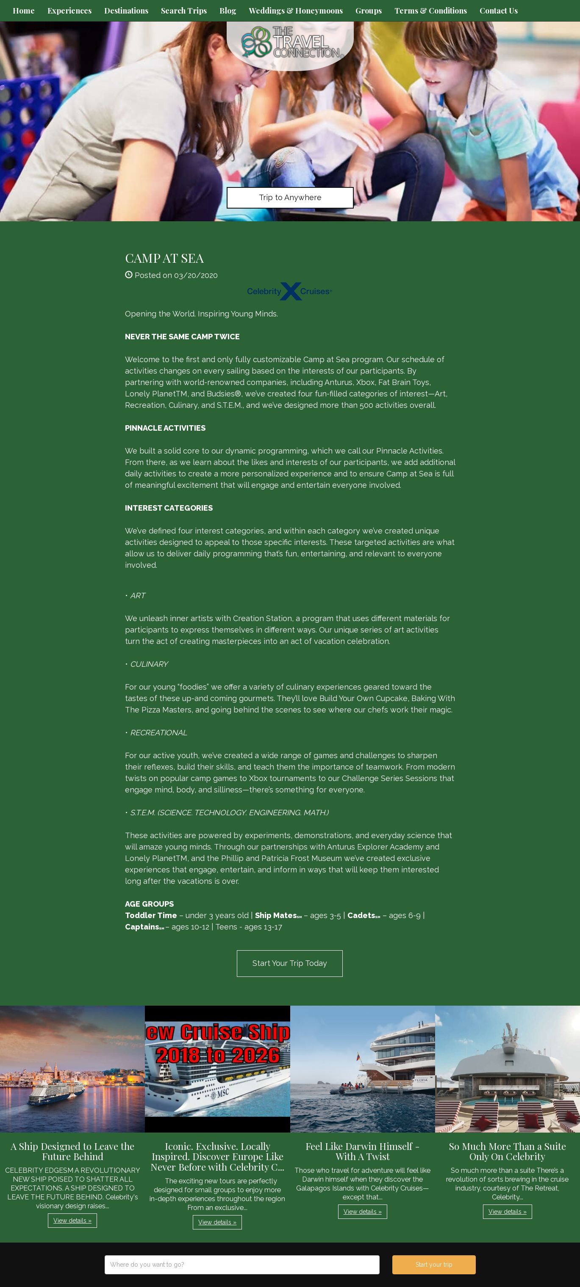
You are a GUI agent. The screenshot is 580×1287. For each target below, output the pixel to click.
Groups (368, 11)
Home (24, 11)
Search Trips (184, 11)
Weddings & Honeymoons (296, 11)
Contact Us (499, 11)
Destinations (126, 11)
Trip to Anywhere (290, 197)
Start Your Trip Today (290, 963)
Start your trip (434, 1264)
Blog (227, 11)
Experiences (69, 11)
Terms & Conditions (430, 11)
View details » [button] (72, 1220)
